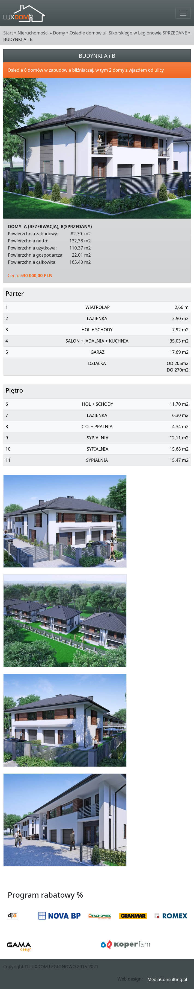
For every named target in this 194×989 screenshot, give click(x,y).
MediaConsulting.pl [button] (167, 979)
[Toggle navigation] (183, 13)
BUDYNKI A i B (97, 55)
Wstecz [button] (182, 881)
